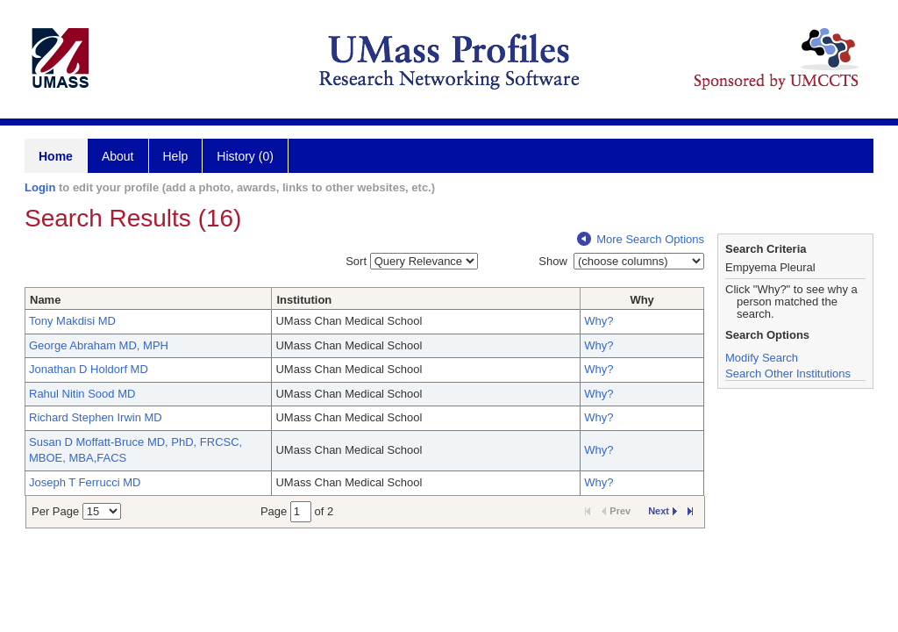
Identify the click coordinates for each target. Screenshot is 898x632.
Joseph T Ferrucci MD (84, 482)
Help (176, 156)
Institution (303, 299)
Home (56, 156)
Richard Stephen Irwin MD (95, 417)
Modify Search (761, 357)
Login (40, 187)
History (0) (245, 156)
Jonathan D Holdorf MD (88, 369)
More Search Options (640, 239)
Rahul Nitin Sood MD (82, 393)
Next (662, 511)
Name (45, 299)
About (118, 156)
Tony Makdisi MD (72, 320)
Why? (598, 320)
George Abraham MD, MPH (98, 345)
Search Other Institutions (788, 373)
